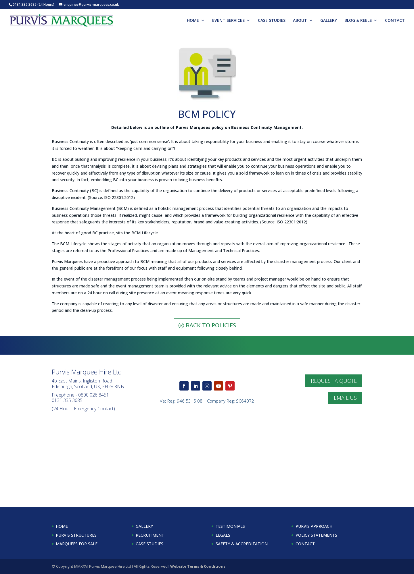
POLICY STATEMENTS (316, 535)
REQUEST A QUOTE (334, 380)
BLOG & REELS (358, 20)
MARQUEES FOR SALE (76, 543)
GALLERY (328, 20)
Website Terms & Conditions (197, 566)
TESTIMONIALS (230, 526)
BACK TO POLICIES (211, 325)
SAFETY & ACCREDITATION (242, 543)
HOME (193, 20)
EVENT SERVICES (228, 20)
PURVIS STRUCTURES (76, 535)
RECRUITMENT (150, 535)
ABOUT (300, 20)
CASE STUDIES (271, 20)
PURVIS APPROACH (314, 526)
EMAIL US (345, 397)
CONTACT (395, 20)
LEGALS (223, 535)
